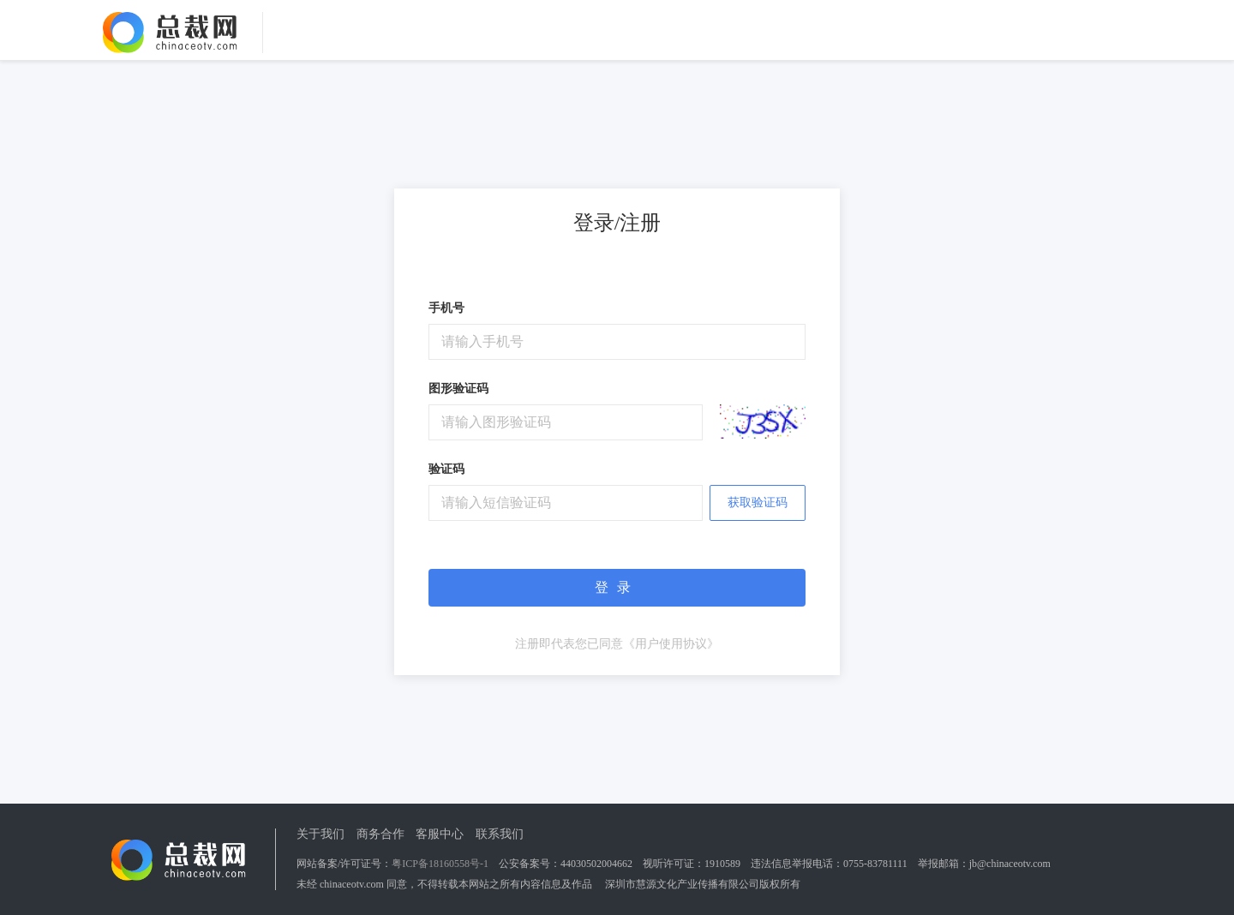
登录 (617, 587)
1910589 (722, 864)
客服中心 (440, 834)
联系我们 (500, 834)
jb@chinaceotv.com (1010, 864)
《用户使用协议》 (671, 643)
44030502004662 (596, 864)
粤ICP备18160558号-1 (440, 864)
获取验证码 (758, 502)
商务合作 (380, 834)
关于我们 (320, 834)
